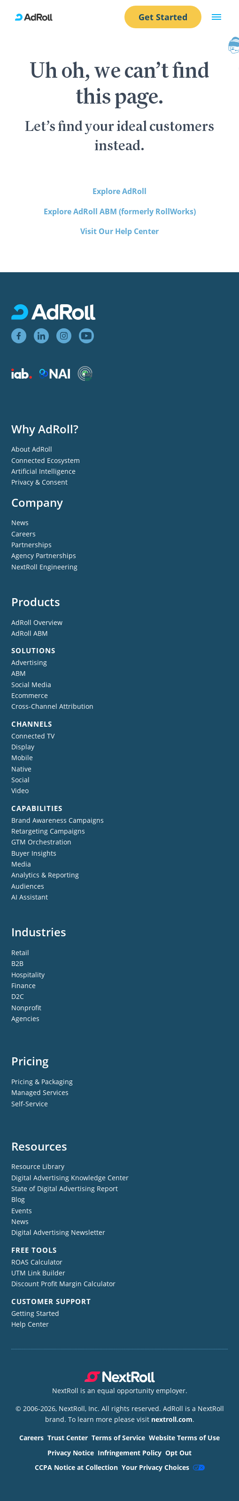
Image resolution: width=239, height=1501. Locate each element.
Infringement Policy (130, 1452)
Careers (23, 533)
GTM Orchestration (41, 841)
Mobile (22, 757)
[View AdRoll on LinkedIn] (41, 335)
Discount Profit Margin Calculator (63, 1283)
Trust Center (67, 1437)
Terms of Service (118, 1437)
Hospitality (28, 974)
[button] (216, 16)
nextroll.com (172, 1419)
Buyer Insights (33, 853)
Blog (18, 1199)
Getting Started (35, 1313)
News (20, 522)
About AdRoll (31, 449)
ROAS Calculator (36, 1262)
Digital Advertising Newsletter (58, 1232)
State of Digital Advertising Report (64, 1188)
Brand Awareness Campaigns (57, 820)
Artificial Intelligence (43, 471)
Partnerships (31, 544)
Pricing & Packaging (42, 1081)
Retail (20, 952)
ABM (18, 673)
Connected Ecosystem (45, 460)
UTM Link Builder (38, 1272)
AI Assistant (29, 896)
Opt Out (178, 1452)
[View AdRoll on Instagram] (63, 335)
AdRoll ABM (29, 633)
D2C (17, 996)
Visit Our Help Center (119, 231)
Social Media (31, 684)
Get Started (163, 17)
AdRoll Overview (36, 622)
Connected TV (32, 735)
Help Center (30, 1324)
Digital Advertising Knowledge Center (70, 1177)
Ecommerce (29, 695)
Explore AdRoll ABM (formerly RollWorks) (120, 211)
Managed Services (40, 1092)
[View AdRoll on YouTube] (86, 335)
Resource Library (37, 1166)
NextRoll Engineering (44, 566)
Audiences (27, 886)
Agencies (25, 1018)
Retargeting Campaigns (48, 831)
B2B (17, 963)
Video (20, 790)
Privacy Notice (70, 1452)
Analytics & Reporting (45, 874)
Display (22, 746)
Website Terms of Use (184, 1437)
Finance (23, 985)
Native (21, 768)
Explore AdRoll (119, 191)
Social (20, 779)
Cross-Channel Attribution (52, 706)
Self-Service (29, 1103)
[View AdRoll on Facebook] (18, 335)
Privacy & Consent (39, 482)
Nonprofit (26, 1007)
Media (21, 864)
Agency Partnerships (43, 555)
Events (21, 1210)
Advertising (29, 662)
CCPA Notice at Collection (76, 1467)
